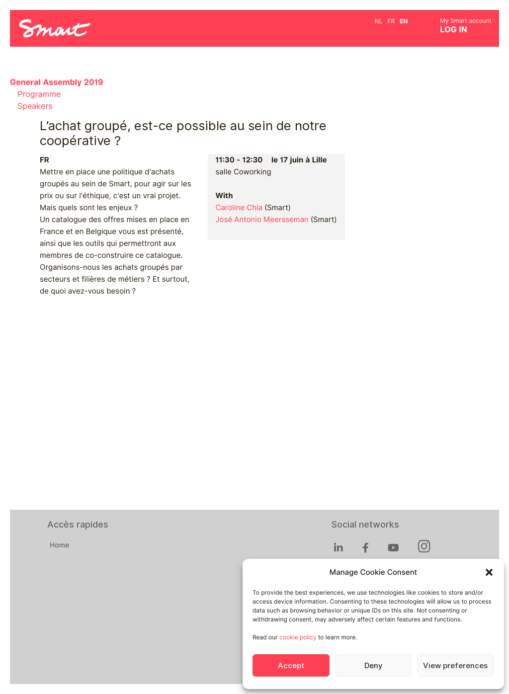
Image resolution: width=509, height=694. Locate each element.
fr (391, 21)
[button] (489, 572)
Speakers (35, 106)
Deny (373, 665)
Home (59, 545)
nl (379, 21)
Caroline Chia (238, 207)
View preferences (455, 665)
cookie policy (297, 637)
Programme (39, 94)
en (404, 21)
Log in (453, 29)
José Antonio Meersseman (261, 219)
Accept (291, 665)
